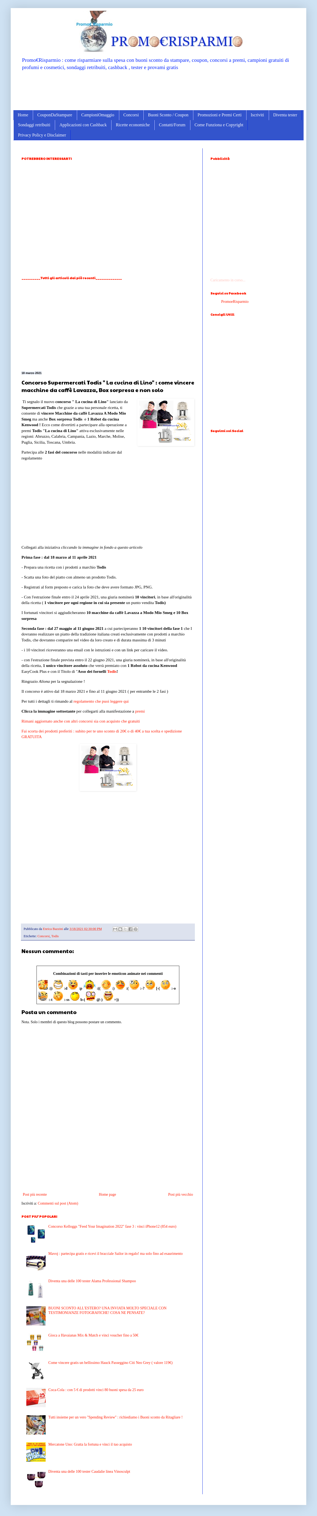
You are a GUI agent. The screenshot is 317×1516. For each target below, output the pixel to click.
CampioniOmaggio (97, 115)
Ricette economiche (133, 125)
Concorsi (131, 115)
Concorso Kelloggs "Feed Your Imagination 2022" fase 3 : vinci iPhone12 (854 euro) (112, 1226)
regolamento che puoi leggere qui (101, 701)
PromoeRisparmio (235, 302)
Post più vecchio (180, 1194)
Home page (107, 1194)
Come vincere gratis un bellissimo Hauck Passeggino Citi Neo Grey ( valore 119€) (110, 1363)
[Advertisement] (158, 90)
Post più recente (35, 1194)
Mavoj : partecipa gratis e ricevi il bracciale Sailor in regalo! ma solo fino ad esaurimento (115, 1254)
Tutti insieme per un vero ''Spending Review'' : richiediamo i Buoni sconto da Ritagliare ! (115, 1417)
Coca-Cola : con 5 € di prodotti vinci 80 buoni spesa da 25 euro (96, 1390)
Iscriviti (257, 115)
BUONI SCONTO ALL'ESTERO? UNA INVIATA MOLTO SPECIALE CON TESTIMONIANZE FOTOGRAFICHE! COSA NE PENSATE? (107, 1310)
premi (140, 711)
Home (23, 115)
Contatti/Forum (172, 125)
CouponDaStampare (54, 115)
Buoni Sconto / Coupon (168, 115)
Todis (111, 671)
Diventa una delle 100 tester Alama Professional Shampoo (92, 1281)
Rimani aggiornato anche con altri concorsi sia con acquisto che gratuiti (80, 721)
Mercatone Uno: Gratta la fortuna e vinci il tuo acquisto (90, 1444)
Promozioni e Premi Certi (220, 115)
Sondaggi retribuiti (34, 125)
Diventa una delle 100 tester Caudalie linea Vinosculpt (89, 1472)
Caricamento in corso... (227, 280)
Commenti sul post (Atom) (58, 1203)
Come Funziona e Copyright (219, 125)
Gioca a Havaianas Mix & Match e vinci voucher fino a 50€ (93, 1335)
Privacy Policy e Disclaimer (42, 135)
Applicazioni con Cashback (83, 125)
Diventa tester (285, 115)
